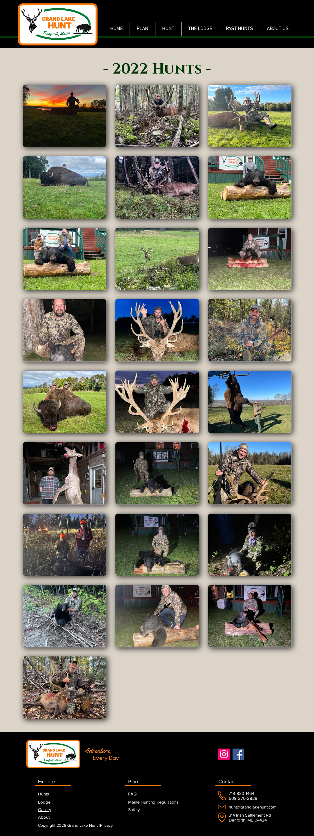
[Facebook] (238, 754)
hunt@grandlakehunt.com (253, 806)
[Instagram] (224, 754)
